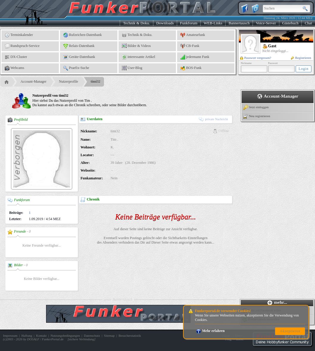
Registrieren (301, 57)
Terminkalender (19, 35)
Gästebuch (290, 23)
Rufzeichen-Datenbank (82, 35)
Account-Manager (33, 81)
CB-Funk (189, 46)
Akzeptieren (290, 331)
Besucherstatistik (130, 335)
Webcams (14, 68)
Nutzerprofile (68, 81)
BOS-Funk (190, 68)
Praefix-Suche (76, 68)
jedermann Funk (194, 57)
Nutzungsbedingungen (65, 335)
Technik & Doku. (136, 23)
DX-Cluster (16, 57)
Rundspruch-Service (22, 46)
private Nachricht (213, 119)
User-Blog (132, 68)
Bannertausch (239, 23)
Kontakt (41, 335)
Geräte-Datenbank (79, 57)
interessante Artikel (138, 57)
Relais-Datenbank (78, 46)
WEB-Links (213, 23)
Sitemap (109, 335)
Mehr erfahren (210, 331)
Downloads (165, 23)
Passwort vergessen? (255, 57)
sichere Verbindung (81, 339)
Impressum (10, 335)
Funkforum (189, 23)
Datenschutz (92, 335)
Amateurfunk (192, 35)
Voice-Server (266, 23)
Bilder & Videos (136, 46)
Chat (308, 23)
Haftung (26, 335)
